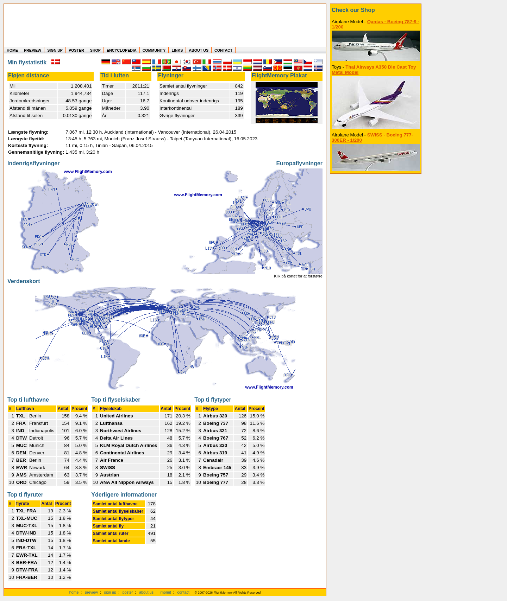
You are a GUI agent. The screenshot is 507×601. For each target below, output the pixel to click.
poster (128, 592)
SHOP (95, 50)
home (74, 592)
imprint (165, 592)
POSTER (76, 50)
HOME (12, 50)
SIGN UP (55, 50)
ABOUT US (198, 50)
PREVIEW (32, 50)
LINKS (177, 50)
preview (91, 592)
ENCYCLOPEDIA (122, 50)
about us (146, 592)
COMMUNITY (154, 50)
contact (183, 592)
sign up (110, 592)
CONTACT (223, 50)
